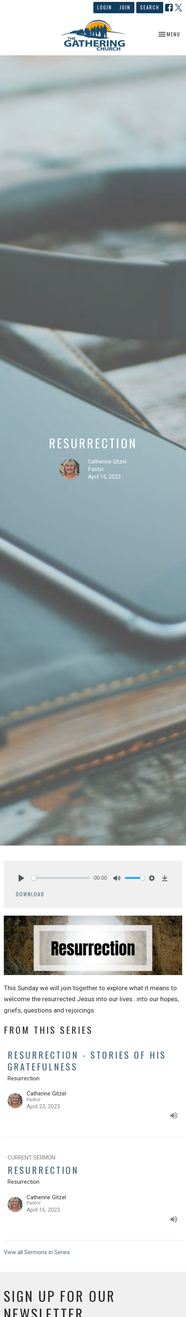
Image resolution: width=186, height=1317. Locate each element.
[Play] (21, 878)
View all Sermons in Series (37, 1252)
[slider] (60, 878)
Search (149, 7)
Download (30, 894)
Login (104, 7)
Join (125, 7)
